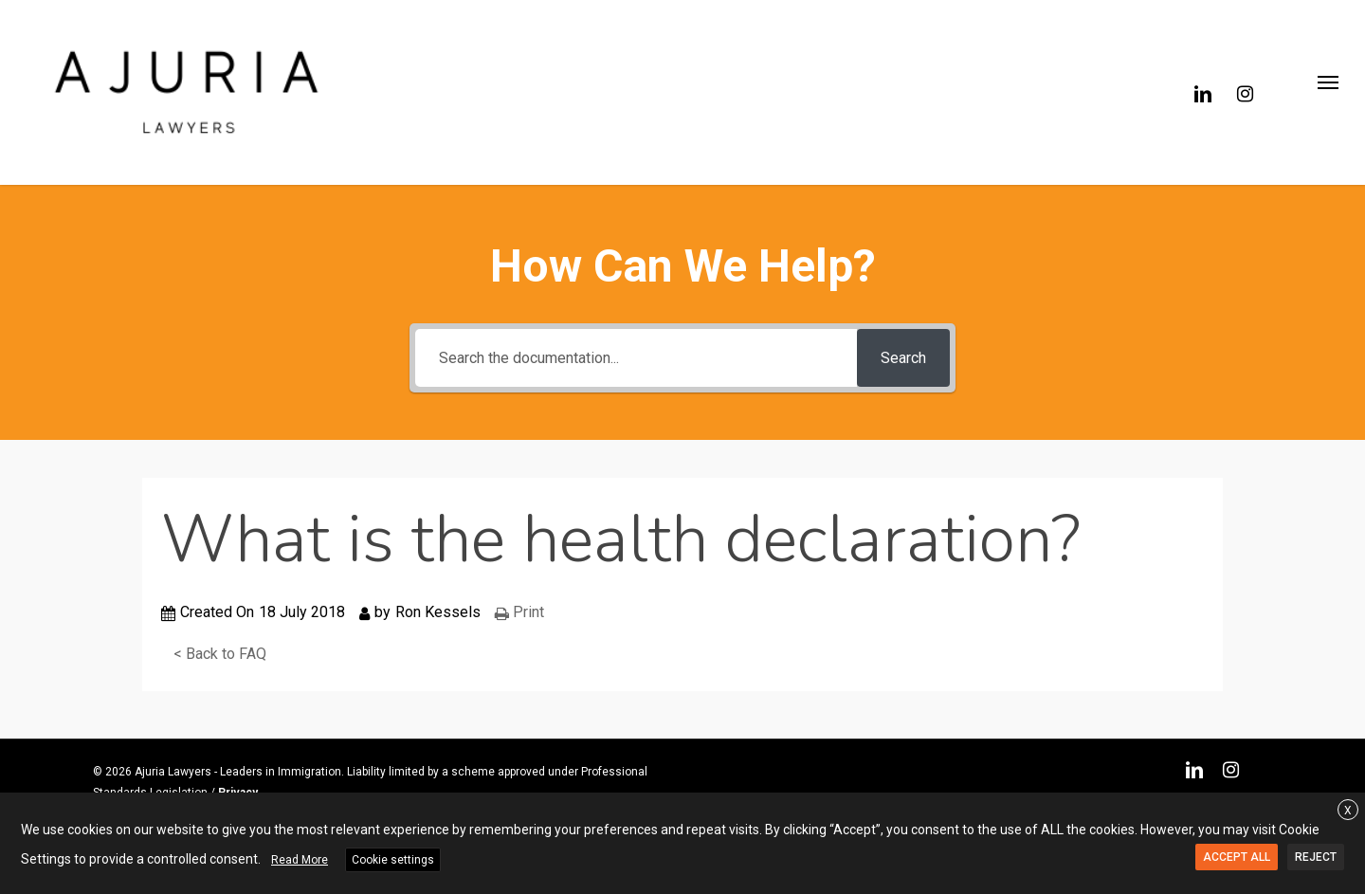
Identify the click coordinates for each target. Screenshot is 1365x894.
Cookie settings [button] (393, 860)
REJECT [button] (1316, 857)
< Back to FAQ (219, 654)
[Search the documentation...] (636, 358)
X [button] (1348, 810)
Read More (299, 860)
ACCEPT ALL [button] (1236, 857)
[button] (1327, 92)
